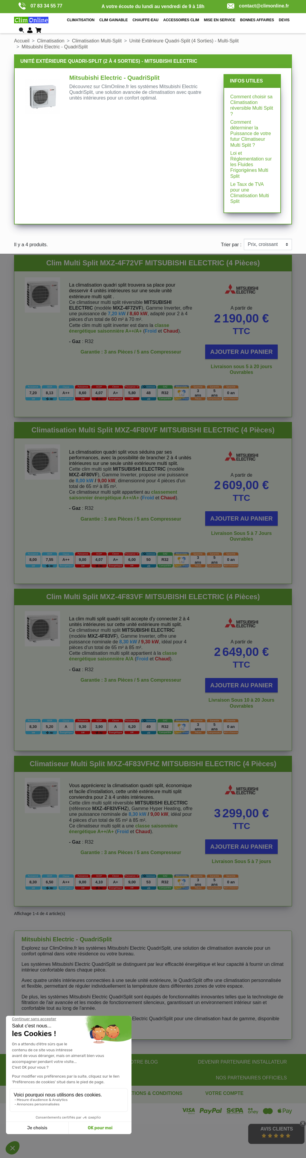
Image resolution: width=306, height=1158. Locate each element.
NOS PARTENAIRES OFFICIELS (251, 1077)
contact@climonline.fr (258, 6)
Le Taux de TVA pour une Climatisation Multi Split (249, 193)
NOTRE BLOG (142, 1061)
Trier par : (231, 244)
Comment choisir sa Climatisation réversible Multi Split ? (251, 105)
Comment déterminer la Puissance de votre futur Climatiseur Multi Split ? (250, 134)
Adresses (215, 1118)
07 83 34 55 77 (40, 6)
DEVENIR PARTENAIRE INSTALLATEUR (242, 1061)
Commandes (218, 1107)
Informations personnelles (232, 1101)
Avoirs (211, 1113)
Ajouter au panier (241, 351)
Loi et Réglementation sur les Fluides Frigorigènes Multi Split (251, 165)
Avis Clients (276, 1128)
